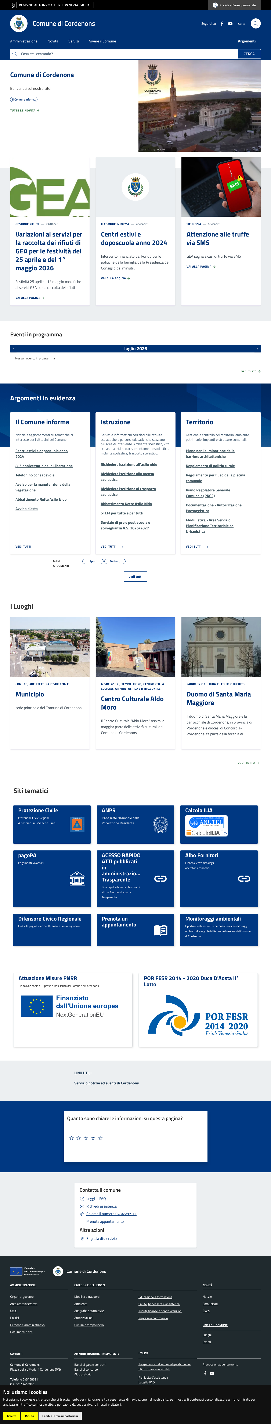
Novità (207, 1285)
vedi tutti (135, 576)
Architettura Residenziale (49, 684)
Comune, (22, 684)
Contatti (16, 1353)
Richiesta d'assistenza (153, 1377)
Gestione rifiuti (27, 224)
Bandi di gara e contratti (90, 1364)
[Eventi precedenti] (13, 348)
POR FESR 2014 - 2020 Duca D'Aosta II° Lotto (191, 981)
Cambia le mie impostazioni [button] (60, 1416)
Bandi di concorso (86, 1369)
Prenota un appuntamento (119, 921)
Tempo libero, (132, 684)
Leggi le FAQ (96, 1198)
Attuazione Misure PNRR (48, 978)
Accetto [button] (11, 1416)
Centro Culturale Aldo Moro (132, 703)
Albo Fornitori (201, 855)
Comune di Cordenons (42, 74)
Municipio (29, 694)
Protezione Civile (38, 810)
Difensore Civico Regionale (50, 918)
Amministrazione (23, 1285)
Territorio (199, 422)
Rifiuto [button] (29, 1416)
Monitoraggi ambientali (213, 918)
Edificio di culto (232, 684)
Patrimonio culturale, (203, 684)
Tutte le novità (25, 110)
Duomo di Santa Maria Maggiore (219, 698)
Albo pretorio (82, 1374)
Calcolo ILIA (199, 810)
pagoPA (27, 855)
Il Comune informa (115, 224)
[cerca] (256, 23)
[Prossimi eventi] (257, 348)
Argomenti (247, 41)
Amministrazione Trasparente (96, 1353)
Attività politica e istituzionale (137, 688)
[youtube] (228, 23)
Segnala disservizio (101, 1238)
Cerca (249, 54)
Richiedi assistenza (101, 1206)
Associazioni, (111, 684)
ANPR (109, 810)
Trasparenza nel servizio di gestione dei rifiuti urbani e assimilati (164, 1366)
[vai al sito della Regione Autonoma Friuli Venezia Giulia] (52, 5)
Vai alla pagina (30, 297)
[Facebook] (220, 23)
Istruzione (115, 422)
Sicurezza (194, 224)
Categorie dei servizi (89, 1285)
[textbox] (134, 1138)
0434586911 (111, 1214)
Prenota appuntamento (105, 1221)
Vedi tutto (251, 371)
